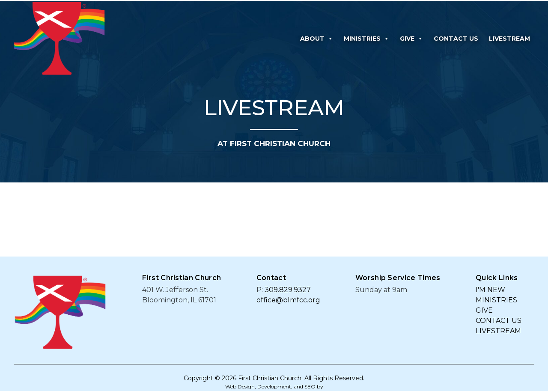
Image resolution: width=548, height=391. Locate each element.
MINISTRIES (366, 39)
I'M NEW (490, 290)
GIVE (411, 39)
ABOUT (316, 39)
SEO (310, 386)
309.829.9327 (288, 290)
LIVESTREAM (509, 38)
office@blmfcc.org (288, 300)
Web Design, (240, 386)
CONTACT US (456, 38)
